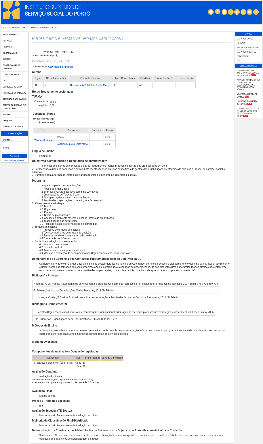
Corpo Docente (11, 74)
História (7, 47)
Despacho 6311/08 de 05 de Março (90, 85)
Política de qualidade (14, 93)
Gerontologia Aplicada (61, 66)
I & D (5, 81)
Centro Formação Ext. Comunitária (15, 107)
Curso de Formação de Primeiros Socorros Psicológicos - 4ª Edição (248, 112)
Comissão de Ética (12, 87)
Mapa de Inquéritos (246, 52)
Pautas (240, 61)
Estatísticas (243, 56)
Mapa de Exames (245, 39)
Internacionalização (14, 99)
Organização (10, 53)
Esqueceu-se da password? (14, 160)
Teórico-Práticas (43, 140)
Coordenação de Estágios (11, 67)
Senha (6, 148)
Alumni (6, 114)
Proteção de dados (13, 127)
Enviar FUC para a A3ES (248, 47)
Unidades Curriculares (39, 27)
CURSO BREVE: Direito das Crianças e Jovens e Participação (248, 73)
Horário (241, 43)
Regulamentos (11, 35)
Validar (14, 156)
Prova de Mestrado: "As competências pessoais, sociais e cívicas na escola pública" (248, 85)
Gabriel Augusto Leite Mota (72, 144)
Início (17, 27)
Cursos (25, 27)
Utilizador (7, 140)
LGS (36, 85)
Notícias (7, 41)
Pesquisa (7, 120)
